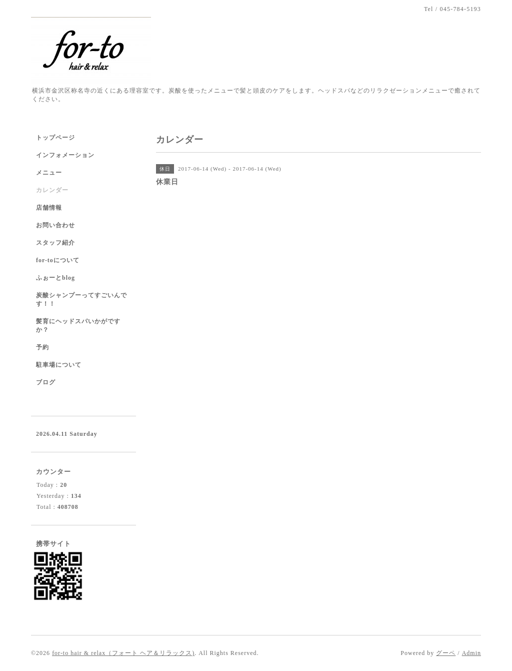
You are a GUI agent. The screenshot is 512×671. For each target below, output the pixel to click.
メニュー (49, 172)
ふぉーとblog (55, 277)
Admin (471, 652)
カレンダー (52, 190)
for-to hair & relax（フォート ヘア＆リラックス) (123, 652)
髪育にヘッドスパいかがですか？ (78, 325)
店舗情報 (49, 207)
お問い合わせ (55, 225)
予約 (42, 347)
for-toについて (58, 260)
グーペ (446, 652)
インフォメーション (65, 155)
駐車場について (59, 364)
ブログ (46, 382)
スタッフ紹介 (55, 242)
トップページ (55, 137)
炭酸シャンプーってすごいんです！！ (81, 299)
